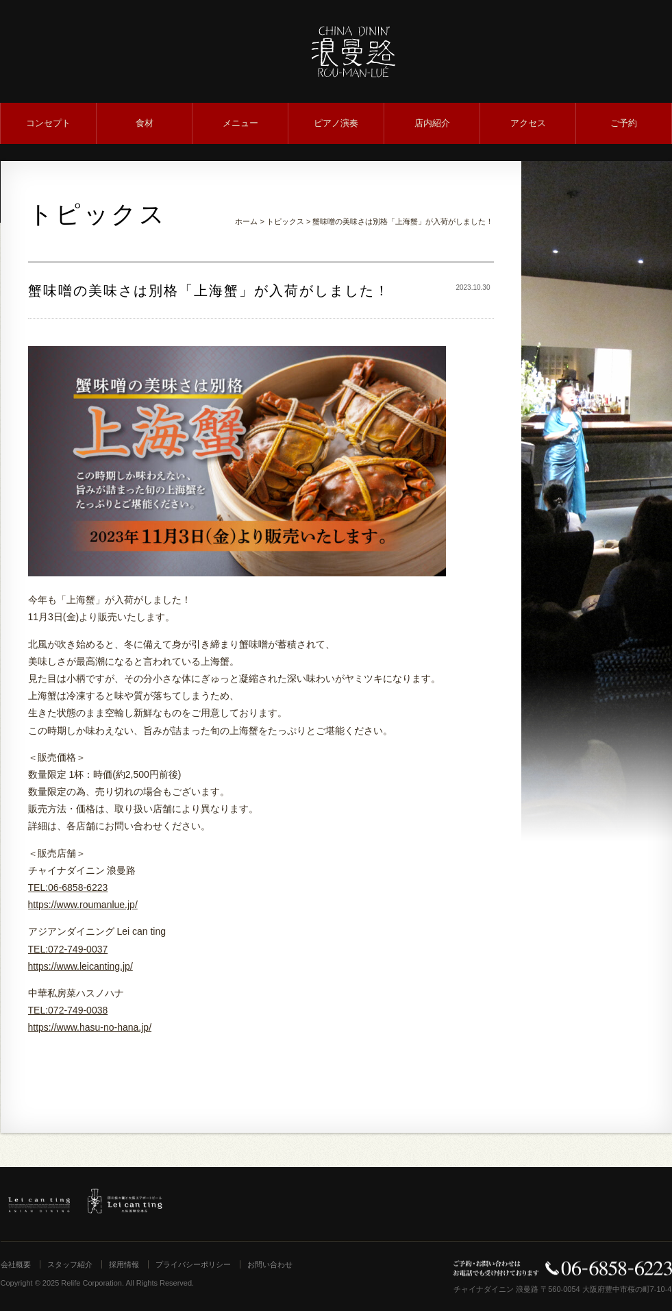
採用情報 (124, 1264)
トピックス (285, 221)
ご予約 (623, 123)
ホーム (246, 221)
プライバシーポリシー (193, 1264)
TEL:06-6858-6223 (68, 887)
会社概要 (16, 1264)
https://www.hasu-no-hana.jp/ (90, 1027)
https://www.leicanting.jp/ (80, 966)
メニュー (240, 123)
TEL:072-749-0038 (68, 1010)
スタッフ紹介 (69, 1264)
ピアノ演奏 (336, 123)
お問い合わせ (270, 1264)
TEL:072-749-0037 (68, 949)
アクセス (528, 123)
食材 (144, 123)
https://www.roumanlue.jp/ (83, 904)
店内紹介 (432, 123)
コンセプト (48, 123)
